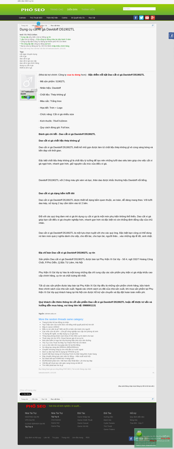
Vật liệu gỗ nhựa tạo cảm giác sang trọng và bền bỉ (62, 363)
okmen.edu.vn (50, 314)
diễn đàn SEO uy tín (25, 1)
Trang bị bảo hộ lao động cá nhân (55, 322)
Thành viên (88, 9)
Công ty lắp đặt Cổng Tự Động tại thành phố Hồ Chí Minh (43, 41)
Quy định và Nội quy (33, 438)
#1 (153, 372)
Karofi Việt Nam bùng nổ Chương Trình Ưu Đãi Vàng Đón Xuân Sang (69, 354)
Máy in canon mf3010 (50, 327)
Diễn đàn (72, 9)
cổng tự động (39, 44)
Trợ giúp (55, 438)
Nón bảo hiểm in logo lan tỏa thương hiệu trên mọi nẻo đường (66, 340)
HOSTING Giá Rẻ (32, 417)
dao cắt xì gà (25, 59)
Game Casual (82, 423)
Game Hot (55, 423)
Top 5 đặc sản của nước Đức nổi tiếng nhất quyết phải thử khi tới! (68, 325)
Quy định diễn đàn (137, 417)
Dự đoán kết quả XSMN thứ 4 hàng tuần (58, 358)
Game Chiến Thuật (84, 420)
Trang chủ (56, 9)
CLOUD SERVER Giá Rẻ (35, 424)
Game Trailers (109, 429)
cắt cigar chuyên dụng (28, 54)
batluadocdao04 (53, 48)
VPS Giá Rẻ (30, 420)
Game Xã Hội (82, 426)
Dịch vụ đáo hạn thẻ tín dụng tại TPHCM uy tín (60, 352)
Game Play (55, 426)
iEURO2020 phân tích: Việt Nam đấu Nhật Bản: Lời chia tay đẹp (67, 361)
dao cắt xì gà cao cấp (28, 61)
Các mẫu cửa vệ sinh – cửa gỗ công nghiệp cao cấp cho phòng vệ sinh (70, 331)
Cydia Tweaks (109, 423)
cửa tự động (29, 39)
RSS (87, 438)
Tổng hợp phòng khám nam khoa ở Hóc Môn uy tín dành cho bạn (68, 336)
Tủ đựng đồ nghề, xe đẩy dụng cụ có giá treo (60, 334)
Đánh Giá (107, 420)
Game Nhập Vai (83, 417)
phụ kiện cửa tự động (37, 37)
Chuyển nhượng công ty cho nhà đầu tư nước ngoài (62, 349)
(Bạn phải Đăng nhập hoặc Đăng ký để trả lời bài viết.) (136, 386)
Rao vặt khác (35, 48)
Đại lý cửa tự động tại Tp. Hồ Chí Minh (36, 46)
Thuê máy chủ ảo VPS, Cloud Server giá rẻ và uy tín (62, 338)
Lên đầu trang (77, 438)
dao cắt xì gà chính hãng (29, 63)
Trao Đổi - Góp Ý (136, 423)
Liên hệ (46, 438)
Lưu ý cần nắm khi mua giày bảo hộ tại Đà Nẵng (61, 345)
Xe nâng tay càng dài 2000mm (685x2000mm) (60, 347)
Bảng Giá (133, 420)
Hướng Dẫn (108, 417)
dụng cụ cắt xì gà (26, 65)
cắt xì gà (23, 56)
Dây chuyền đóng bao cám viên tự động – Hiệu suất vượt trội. (66, 356)
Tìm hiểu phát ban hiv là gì (52, 365)
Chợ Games (56, 420)
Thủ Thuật (108, 426)
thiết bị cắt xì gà (26, 68)
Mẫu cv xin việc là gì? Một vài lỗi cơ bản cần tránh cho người (66, 329)
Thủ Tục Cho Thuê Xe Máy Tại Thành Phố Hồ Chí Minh (64, 343)
